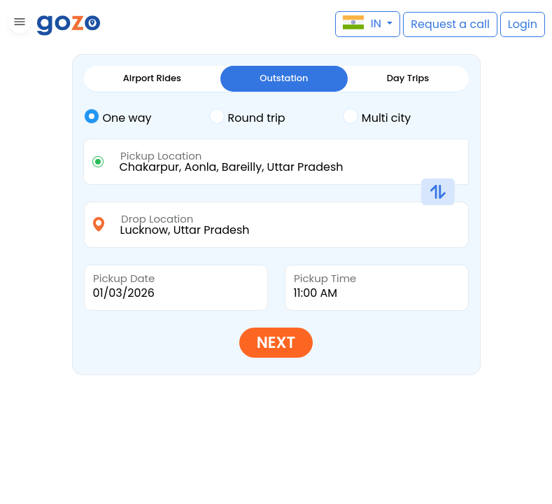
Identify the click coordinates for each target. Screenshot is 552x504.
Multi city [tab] (377, 117)
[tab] (146, 118)
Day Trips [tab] (408, 78)
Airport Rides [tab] (152, 78)
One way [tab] (118, 117)
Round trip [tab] (247, 117)
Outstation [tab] (284, 78)
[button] (17, 24)
